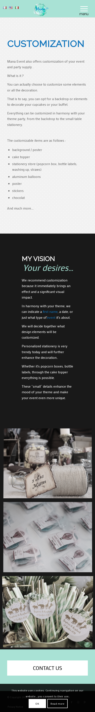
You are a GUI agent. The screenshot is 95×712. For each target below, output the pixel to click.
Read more (57, 703)
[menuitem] (82, 8)
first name (50, 311)
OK (37, 703)
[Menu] (82, 8)
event (51, 317)
